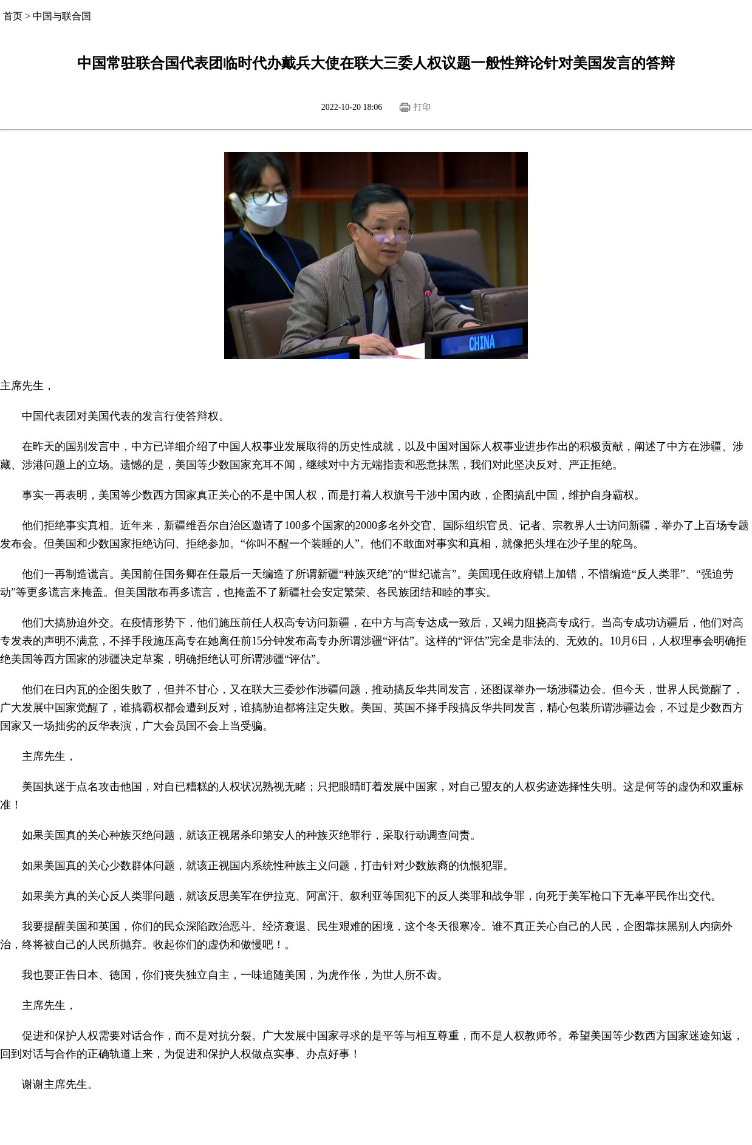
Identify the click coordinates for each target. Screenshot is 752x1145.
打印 (422, 107)
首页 (12, 16)
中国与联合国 (62, 16)
